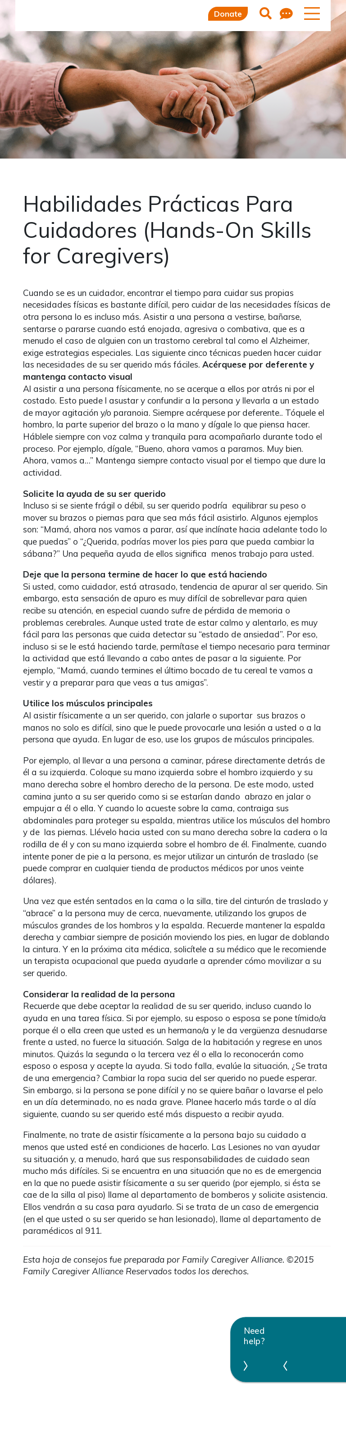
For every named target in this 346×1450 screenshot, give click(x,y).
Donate (228, 13)
